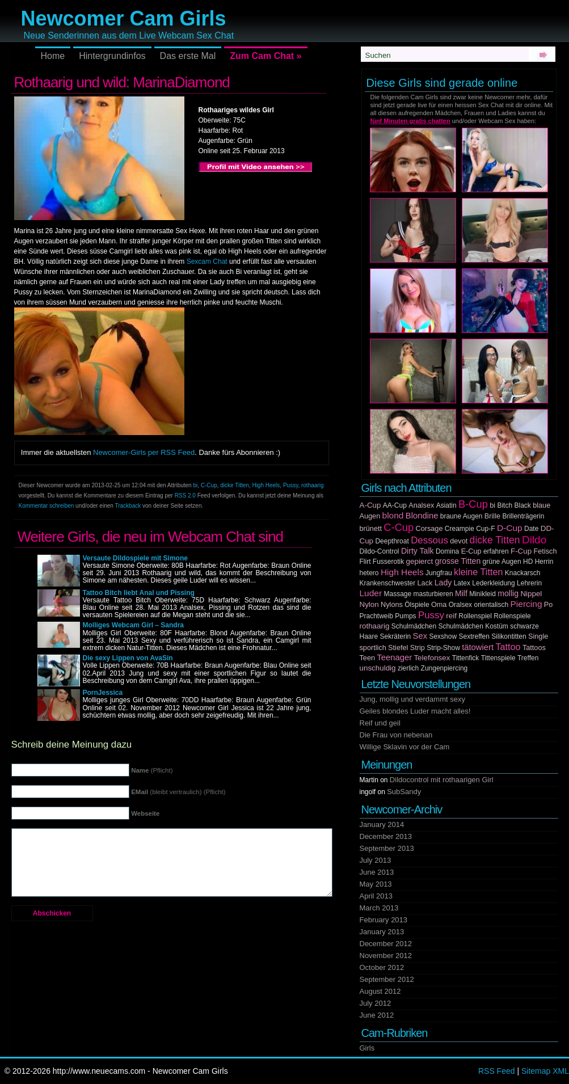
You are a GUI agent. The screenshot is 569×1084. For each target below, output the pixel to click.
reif (451, 615)
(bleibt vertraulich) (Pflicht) (178, 791)
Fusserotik (388, 562)
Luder (371, 593)
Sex (420, 635)
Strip (417, 648)
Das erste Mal (188, 56)
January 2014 (382, 824)
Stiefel (398, 648)
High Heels (266, 485)
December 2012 (386, 943)
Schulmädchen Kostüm (473, 626)
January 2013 (382, 931)
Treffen (527, 658)
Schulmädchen (413, 626)
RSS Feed (496, 1070)
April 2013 (376, 896)
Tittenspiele (498, 658)
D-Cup (509, 528)
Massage (398, 594)
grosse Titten (458, 561)
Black (522, 505)
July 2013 (375, 860)
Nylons (392, 605)
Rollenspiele (512, 616)
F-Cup (521, 551)
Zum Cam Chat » (265, 56)
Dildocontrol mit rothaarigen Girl (442, 779)
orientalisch (491, 605)
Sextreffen (473, 636)
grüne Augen (502, 562)
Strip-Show (443, 648)
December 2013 (386, 836)
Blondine (422, 515)
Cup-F (485, 529)
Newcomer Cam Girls (123, 18)
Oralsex (460, 605)
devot (458, 541)
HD (528, 562)
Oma (439, 605)
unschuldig (378, 668)
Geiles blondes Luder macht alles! (415, 711)
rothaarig (312, 485)
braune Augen (461, 516)
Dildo (534, 540)
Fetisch (545, 551)
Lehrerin (529, 583)
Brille (492, 516)
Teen (368, 658)
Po (548, 605)
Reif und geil (380, 723)
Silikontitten (508, 636)
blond (393, 515)
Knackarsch (523, 573)
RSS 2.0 (185, 495)
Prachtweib (376, 616)
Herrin (544, 562)
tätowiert (478, 647)
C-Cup (209, 485)
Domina (447, 551)
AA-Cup (395, 505)
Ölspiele (416, 605)
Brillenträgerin (523, 516)
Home (53, 56)
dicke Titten (234, 485)
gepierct (419, 561)
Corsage (429, 529)
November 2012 (386, 955)
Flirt (365, 562)
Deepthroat (391, 541)
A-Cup (370, 505)
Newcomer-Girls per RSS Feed (144, 452)
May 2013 (376, 884)
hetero (369, 573)
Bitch (504, 505)
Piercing (526, 604)
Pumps (405, 616)
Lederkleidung (493, 583)
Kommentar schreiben (46, 506)
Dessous (429, 540)
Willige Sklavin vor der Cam (405, 747)
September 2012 (387, 979)
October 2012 (382, 967)
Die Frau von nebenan (396, 735)
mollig (508, 593)
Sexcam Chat (207, 261)
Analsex (421, 505)
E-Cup (471, 551)
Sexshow (443, 636)
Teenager (394, 657)
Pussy (290, 485)
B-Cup (473, 504)
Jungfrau (438, 573)
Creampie (459, 529)
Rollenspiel (475, 616)
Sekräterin (395, 636)
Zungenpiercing (444, 668)
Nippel (531, 593)
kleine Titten (478, 572)
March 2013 (379, 908)
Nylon (369, 604)
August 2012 (380, 991)
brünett (371, 529)
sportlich (373, 648)
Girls (367, 1048)
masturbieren (433, 594)
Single (538, 636)
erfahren (496, 551)
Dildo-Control (379, 551)
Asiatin (446, 505)
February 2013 (384, 920)
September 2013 (387, 848)
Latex (462, 583)
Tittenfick (465, 658)
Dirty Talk (417, 550)
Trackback (128, 506)
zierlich (408, 668)
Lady (443, 582)
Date (531, 529)
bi (195, 485)
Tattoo (507, 647)
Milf (461, 593)
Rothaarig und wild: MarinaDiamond (122, 82)
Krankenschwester (388, 583)
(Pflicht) (151, 770)
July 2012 (375, 1003)
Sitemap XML (545, 1070)
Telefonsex (432, 657)
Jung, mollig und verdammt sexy (412, 699)
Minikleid (482, 594)
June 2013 (377, 872)
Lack (425, 583)
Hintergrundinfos (112, 56)
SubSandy (404, 791)
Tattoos (534, 648)
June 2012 (377, 1015)
